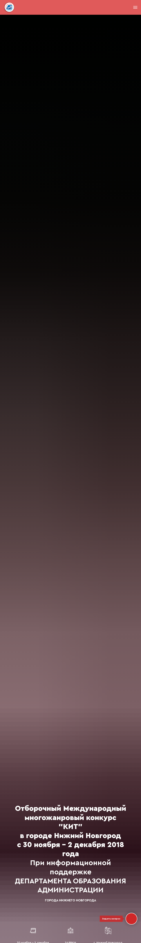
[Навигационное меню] (135, 7)
